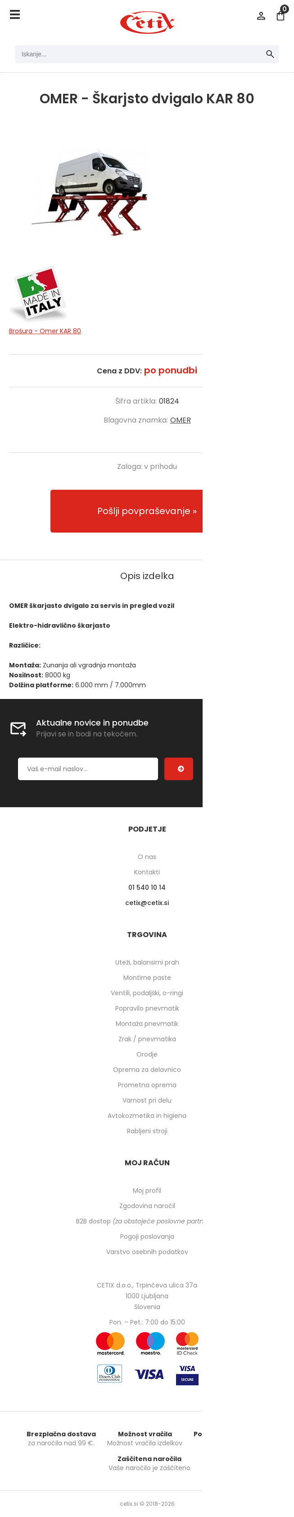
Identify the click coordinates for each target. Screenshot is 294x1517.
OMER (180, 420)
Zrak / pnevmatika (147, 1039)
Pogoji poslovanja (147, 1236)
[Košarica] (280, 16)
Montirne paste (147, 977)
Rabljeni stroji (147, 1130)
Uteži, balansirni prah (147, 962)
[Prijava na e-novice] (178, 769)
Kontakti (147, 872)
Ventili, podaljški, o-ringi (147, 993)
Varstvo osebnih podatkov (147, 1251)
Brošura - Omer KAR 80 (45, 331)
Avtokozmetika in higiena (147, 1115)
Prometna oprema (147, 1084)
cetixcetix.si (147, 902)
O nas (147, 856)
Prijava (261, 16)
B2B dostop (147, 1221)
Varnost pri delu (147, 1100)
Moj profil (147, 1190)
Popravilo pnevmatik (147, 1008)
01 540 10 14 (147, 887)
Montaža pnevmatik (147, 1023)
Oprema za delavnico (147, 1069)
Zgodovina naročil (147, 1205)
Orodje (147, 1054)
